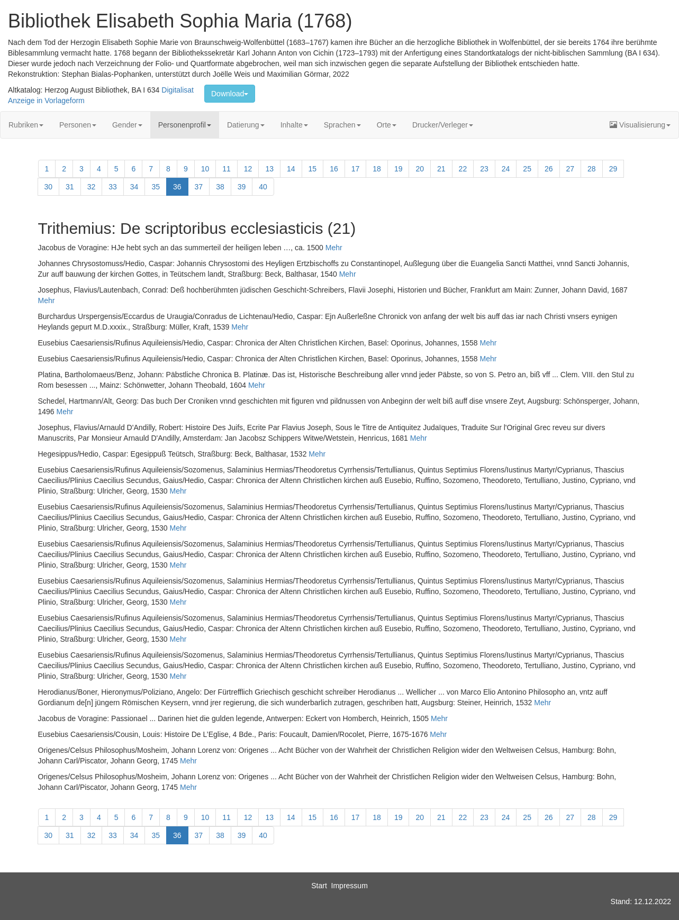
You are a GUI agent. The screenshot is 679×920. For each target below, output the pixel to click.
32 (91, 187)
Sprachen (342, 125)
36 (177, 187)
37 (199, 187)
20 (419, 169)
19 (398, 169)
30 (48, 187)
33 (112, 187)
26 (549, 169)
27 (570, 169)
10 (205, 169)
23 (484, 169)
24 (506, 169)
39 (242, 187)
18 (377, 169)
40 (263, 187)
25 (527, 169)
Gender (127, 125)
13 (269, 169)
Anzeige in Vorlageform (46, 100)
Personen (77, 125)
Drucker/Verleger (442, 125)
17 (355, 169)
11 (226, 169)
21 (441, 169)
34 (134, 187)
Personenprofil (184, 125)
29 (613, 169)
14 (291, 169)
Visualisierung (640, 125)
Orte (386, 125)
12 (248, 169)
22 (463, 169)
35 (155, 187)
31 (70, 187)
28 (591, 169)
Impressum (349, 885)
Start (319, 885)
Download (229, 93)
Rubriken (25, 125)
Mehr (333, 247)
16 (334, 169)
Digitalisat (177, 90)
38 (220, 187)
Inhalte (294, 125)
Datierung (246, 125)
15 (313, 169)
